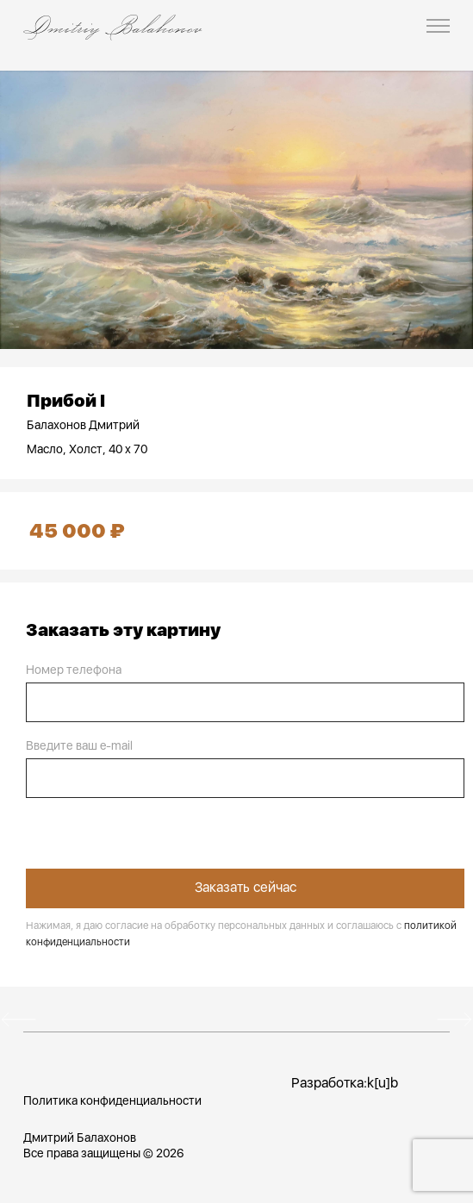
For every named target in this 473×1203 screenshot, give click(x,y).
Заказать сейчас (245, 887)
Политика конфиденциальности (112, 1100)
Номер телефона (73, 669)
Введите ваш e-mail (79, 745)
